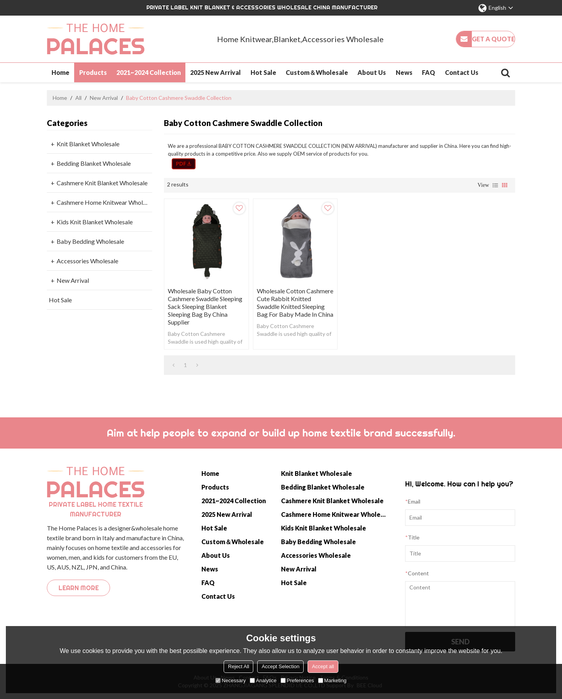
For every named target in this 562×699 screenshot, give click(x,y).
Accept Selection (280, 666)
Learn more (79, 588)
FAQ (428, 72)
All (78, 97)
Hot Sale (263, 72)
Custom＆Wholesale (317, 72)
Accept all (323, 666)
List (495, 185)
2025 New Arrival (215, 72)
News (404, 72)
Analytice (263, 680)
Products (93, 72)
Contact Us (461, 72)
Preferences (297, 680)
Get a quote (493, 39)
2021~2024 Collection (148, 72)
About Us (371, 72)
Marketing (332, 680)
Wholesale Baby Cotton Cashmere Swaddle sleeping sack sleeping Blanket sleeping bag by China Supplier (205, 306)
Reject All (238, 666)
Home (60, 72)
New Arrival (104, 97)
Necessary (230, 680)
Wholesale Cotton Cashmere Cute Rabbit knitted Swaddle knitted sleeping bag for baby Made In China (295, 302)
